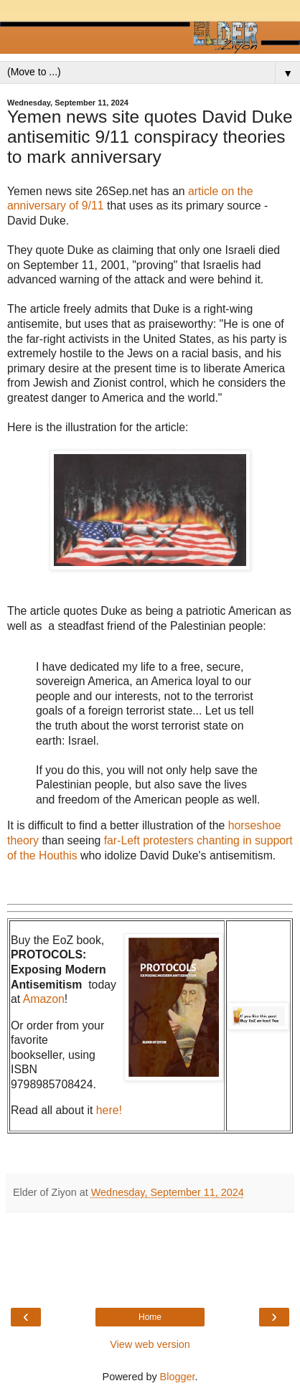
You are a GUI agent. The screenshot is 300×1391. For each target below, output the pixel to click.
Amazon (44, 999)
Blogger (177, 1376)
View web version (150, 1344)
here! (109, 1110)
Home (150, 1317)
